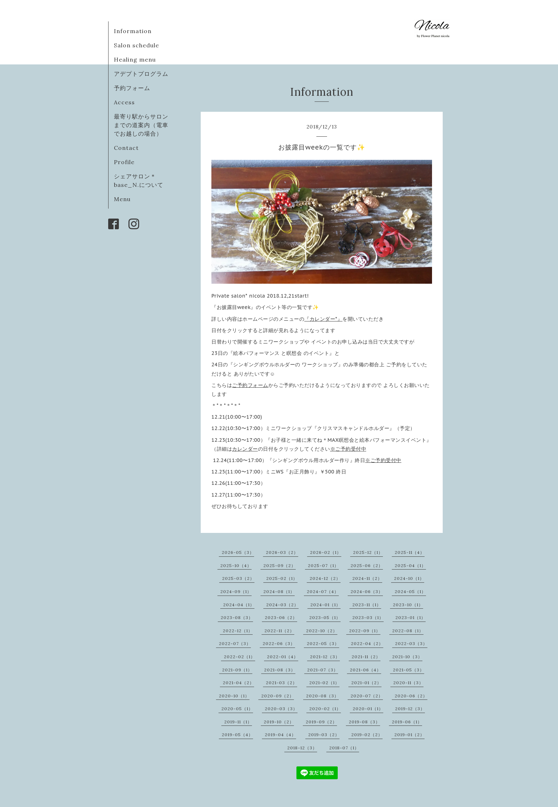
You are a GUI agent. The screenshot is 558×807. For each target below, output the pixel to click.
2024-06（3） (367, 591)
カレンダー (245, 449)
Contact (126, 147)
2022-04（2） (367, 643)
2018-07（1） (344, 747)
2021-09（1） (237, 669)
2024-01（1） (325, 604)
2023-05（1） (325, 617)
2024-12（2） (325, 578)
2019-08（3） (364, 721)
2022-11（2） (279, 630)
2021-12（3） (325, 656)
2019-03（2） (323, 734)
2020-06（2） (411, 695)
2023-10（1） (408, 604)
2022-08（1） (407, 630)
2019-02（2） (367, 734)
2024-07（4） (323, 591)
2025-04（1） (410, 565)
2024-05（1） (410, 591)
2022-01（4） (282, 656)
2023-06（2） (281, 617)
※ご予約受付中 (348, 449)
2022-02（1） (239, 656)
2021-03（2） (281, 682)
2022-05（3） (323, 643)
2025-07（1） (323, 565)
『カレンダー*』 (323, 319)
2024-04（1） (238, 604)
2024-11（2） (367, 578)
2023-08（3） (237, 617)
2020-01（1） (368, 708)
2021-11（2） (366, 656)
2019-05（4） (237, 734)
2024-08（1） (279, 591)
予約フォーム (132, 87)
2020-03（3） (281, 708)
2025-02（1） (282, 578)
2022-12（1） (238, 630)
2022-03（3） (411, 643)
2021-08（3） (279, 669)
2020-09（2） (277, 695)
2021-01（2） (366, 682)
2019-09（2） (321, 721)
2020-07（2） (367, 695)
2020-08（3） (322, 695)
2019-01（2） (409, 734)
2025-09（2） (279, 565)
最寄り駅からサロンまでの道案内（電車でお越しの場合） (141, 125)
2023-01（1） (410, 617)
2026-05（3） (238, 552)
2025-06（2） (367, 565)
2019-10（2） (279, 721)
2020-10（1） (234, 695)
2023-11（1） (366, 604)
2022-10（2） (321, 630)
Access (124, 102)
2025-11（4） (410, 552)
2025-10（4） (236, 565)
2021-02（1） (324, 682)
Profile (124, 162)
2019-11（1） (238, 721)
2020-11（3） (408, 682)
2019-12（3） (410, 708)
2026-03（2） (282, 552)
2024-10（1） (409, 578)
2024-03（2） (282, 604)
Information (133, 31)
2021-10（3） (407, 656)
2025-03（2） (238, 578)
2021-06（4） (365, 669)
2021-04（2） (238, 682)
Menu (122, 199)
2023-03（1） (368, 617)
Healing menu (135, 59)
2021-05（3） (408, 669)
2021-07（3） (322, 669)
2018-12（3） (302, 747)
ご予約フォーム (250, 385)
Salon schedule (136, 45)
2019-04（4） (280, 734)
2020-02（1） (325, 708)
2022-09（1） (364, 630)
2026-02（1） (325, 552)
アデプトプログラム (141, 73)
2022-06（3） (279, 643)
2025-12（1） (368, 552)
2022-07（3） (235, 643)
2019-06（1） (407, 721)
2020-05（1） (237, 708)
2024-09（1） (236, 591)
